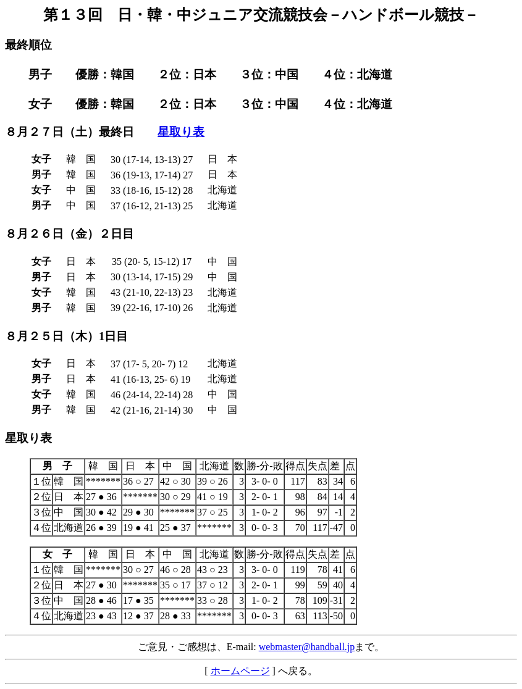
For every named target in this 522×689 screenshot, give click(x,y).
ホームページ (240, 671)
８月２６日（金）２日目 (69, 233)
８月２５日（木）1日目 (66, 336)
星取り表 (181, 131)
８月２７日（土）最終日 (69, 131)
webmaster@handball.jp (307, 646)
